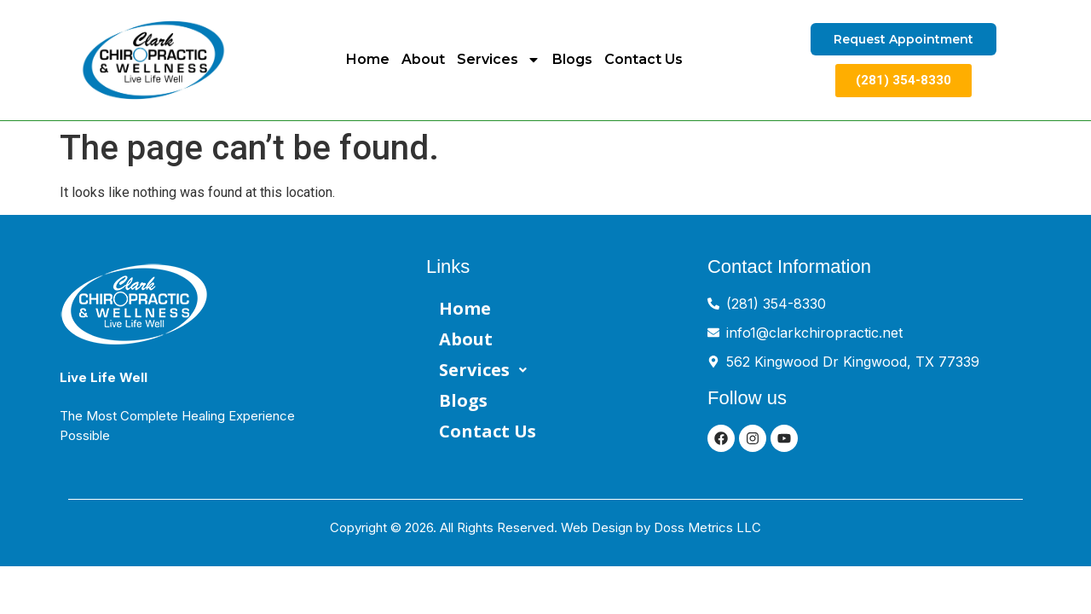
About (423, 59)
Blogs (572, 59)
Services (498, 59)
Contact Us (643, 59)
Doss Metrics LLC (707, 527)
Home (368, 59)
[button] (566, 370)
